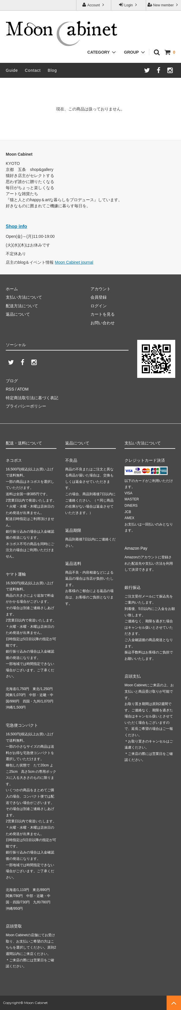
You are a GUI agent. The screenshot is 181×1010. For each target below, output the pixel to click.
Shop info (16, 226)
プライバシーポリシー (26, 406)
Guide (12, 70)
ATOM (23, 389)
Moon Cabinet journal (74, 262)
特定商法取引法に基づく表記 (32, 397)
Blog (52, 70)
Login (128, 4)
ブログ (12, 380)
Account (93, 4)
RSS (10, 389)
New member (163, 4)
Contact (33, 70)
